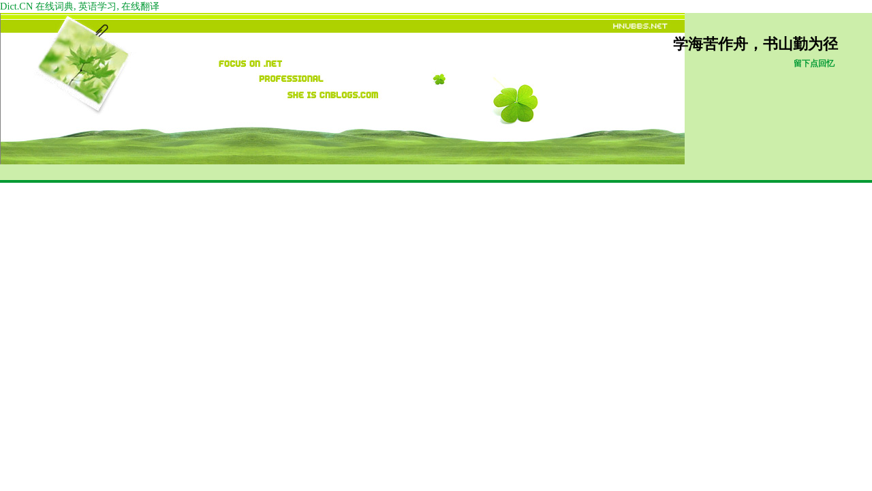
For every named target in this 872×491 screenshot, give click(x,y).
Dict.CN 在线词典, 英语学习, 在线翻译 (79, 6)
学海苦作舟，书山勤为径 (755, 44)
